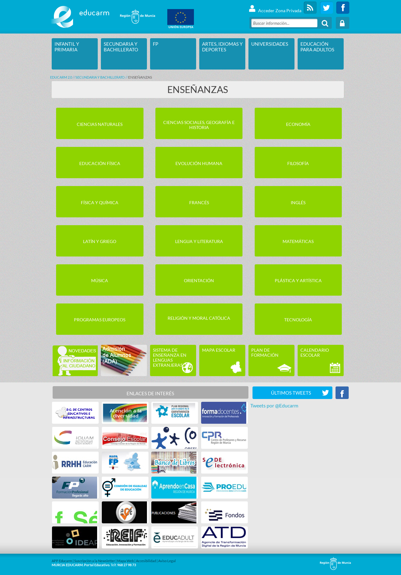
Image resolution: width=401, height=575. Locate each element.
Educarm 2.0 (61, 77)
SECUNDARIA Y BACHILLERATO (100, 77)
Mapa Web (125, 561)
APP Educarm (62, 561)
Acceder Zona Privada (274, 8)
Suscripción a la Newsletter (94, 561)
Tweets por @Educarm (274, 405)
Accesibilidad (146, 561)
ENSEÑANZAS (140, 77)
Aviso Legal (167, 561)
